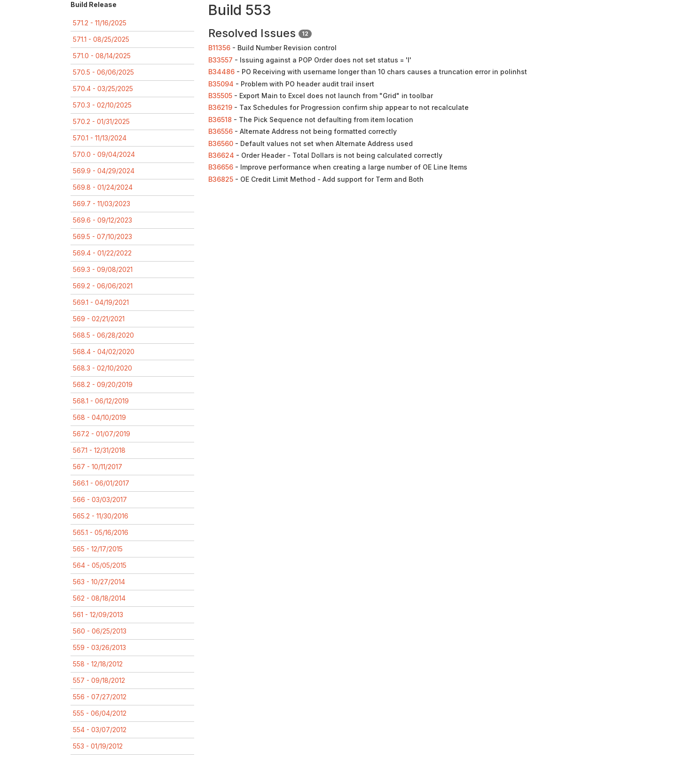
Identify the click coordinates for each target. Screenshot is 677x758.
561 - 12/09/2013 (98, 615)
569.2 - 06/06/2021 (103, 286)
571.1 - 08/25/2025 (101, 39)
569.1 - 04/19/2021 (101, 302)
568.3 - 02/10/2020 (102, 368)
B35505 (220, 96)
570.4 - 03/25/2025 (103, 89)
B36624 (221, 155)
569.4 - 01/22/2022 (102, 253)
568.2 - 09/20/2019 (103, 384)
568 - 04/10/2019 (99, 417)
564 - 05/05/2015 (99, 565)
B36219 (220, 107)
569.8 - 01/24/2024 (103, 187)
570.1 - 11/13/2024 (99, 138)
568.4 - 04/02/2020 (103, 352)
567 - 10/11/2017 (97, 467)
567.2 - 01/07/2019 (101, 434)
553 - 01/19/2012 (98, 746)
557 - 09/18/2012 (99, 680)
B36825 (220, 179)
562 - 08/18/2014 (99, 598)
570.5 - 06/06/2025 (103, 72)
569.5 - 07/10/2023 (102, 236)
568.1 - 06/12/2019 (101, 401)
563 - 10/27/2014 (99, 582)
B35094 (221, 84)
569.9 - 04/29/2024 (103, 171)
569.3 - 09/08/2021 (103, 269)
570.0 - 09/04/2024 (104, 154)
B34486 (221, 72)
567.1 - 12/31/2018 (99, 450)
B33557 (220, 60)
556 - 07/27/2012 (99, 697)
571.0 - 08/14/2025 (102, 56)
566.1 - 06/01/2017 (101, 483)
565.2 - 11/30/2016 (100, 516)
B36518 (220, 120)
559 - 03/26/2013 (99, 647)
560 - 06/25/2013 (99, 631)
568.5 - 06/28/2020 (103, 335)
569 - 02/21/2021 (99, 319)
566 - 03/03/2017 (100, 499)
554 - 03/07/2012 (99, 730)
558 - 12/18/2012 (98, 664)
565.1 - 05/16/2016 (100, 532)
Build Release (94, 4)
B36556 (220, 131)
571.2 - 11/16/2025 (99, 23)
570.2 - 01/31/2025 (101, 121)
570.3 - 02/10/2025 (102, 105)
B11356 (219, 48)
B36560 (220, 143)
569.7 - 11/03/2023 (101, 204)
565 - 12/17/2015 (98, 549)
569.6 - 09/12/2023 (102, 220)
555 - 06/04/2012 (99, 713)
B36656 (220, 167)
